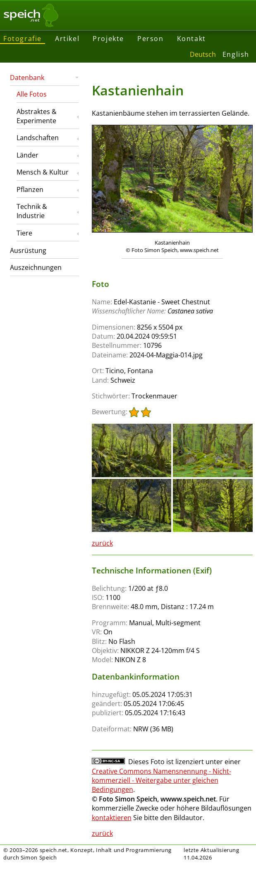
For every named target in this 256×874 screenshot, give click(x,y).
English (236, 54)
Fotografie (22, 38)
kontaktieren (112, 817)
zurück (102, 543)
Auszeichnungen (36, 267)
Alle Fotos (32, 94)
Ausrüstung (28, 250)
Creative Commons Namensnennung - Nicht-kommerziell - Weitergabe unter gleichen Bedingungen (161, 780)
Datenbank (27, 77)
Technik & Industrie (32, 211)
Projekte (108, 38)
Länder (27, 155)
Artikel (67, 38)
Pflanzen (30, 189)
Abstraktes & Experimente (37, 116)
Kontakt (191, 38)
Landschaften (38, 137)
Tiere (24, 233)
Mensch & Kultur (43, 172)
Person (150, 38)
